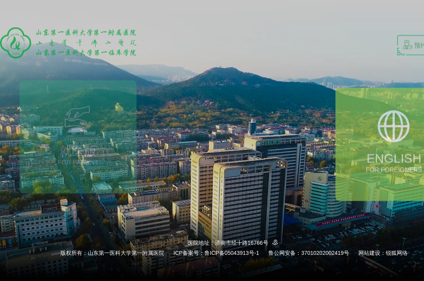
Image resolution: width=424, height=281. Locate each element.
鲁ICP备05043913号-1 (231, 253)
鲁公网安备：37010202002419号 (308, 253)
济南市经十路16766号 (248, 243)
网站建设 (369, 253)
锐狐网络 (397, 253)
